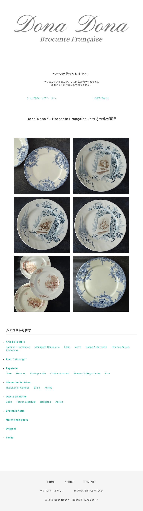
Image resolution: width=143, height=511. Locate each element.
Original (11, 428)
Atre (107, 373)
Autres (48, 387)
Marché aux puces (17, 420)
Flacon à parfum (26, 402)
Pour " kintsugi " (16, 359)
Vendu (10, 437)
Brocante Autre (15, 411)
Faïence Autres (120, 347)
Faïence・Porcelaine (18, 347)
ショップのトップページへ (41, 98)
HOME (51, 482)
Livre (9, 373)
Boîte (9, 402)
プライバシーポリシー (52, 491)
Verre (78, 347)
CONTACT (90, 482)
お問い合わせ (101, 98)
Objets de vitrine (16, 396)
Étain (67, 347)
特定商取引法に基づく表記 (88, 491)
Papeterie (12, 368)
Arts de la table (15, 342)
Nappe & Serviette (96, 347)
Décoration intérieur (18, 382)
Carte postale (38, 373)
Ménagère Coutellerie (47, 347)
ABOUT (69, 482)
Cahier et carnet (59, 373)
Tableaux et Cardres (17, 387)
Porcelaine (12, 350)
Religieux (45, 402)
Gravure (21, 373)
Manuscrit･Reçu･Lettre (87, 373)
